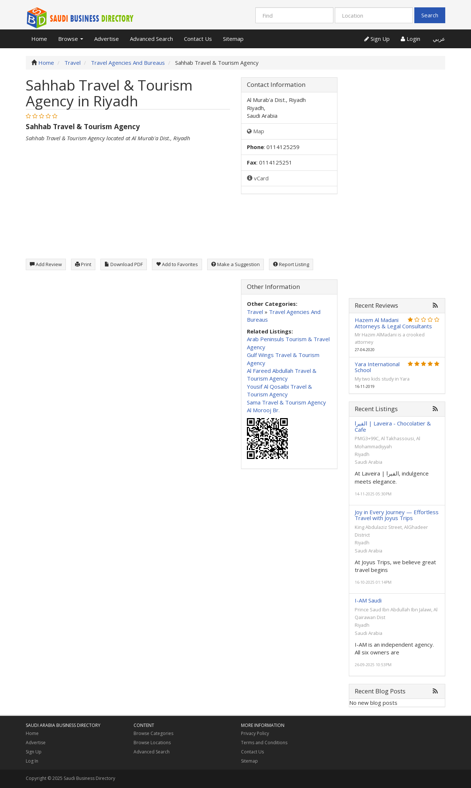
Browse (70, 38)
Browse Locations (152, 742)
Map (255, 131)
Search (429, 15)
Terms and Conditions (264, 742)
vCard (258, 178)
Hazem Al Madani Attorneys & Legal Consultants (393, 323)
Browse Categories (153, 733)
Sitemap (233, 38)
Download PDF (124, 264)
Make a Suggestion (235, 264)
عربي (438, 38)
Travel (255, 311)
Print (83, 264)
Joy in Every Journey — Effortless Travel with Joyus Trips (397, 515)
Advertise (106, 38)
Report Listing (291, 264)
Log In (32, 761)
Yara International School (377, 367)
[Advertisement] (128, 193)
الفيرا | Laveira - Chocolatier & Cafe (393, 426)
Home (39, 38)
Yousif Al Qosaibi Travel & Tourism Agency (279, 390)
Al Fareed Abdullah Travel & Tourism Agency (281, 374)
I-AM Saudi (368, 600)
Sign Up (377, 38)
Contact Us (198, 38)
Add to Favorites (177, 264)
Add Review (46, 264)
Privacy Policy (255, 733)
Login (410, 38)
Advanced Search (151, 38)
